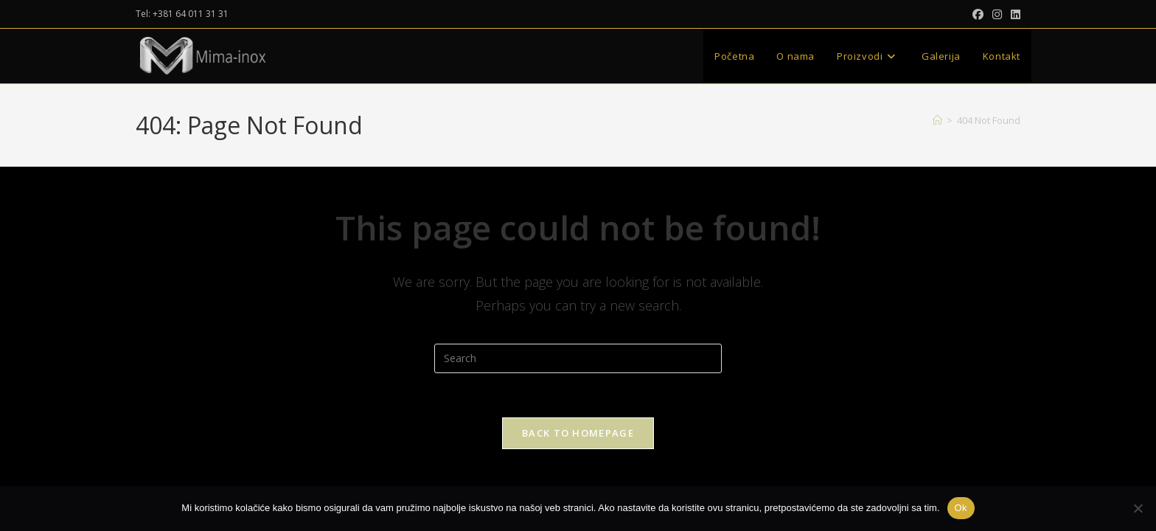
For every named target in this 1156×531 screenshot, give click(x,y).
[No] (1137, 508)
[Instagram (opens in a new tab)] (997, 14)
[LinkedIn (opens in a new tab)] (1013, 14)
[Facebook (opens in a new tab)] (978, 14)
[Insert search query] (578, 358)
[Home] (937, 120)
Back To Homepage (578, 433)
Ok (961, 507)
